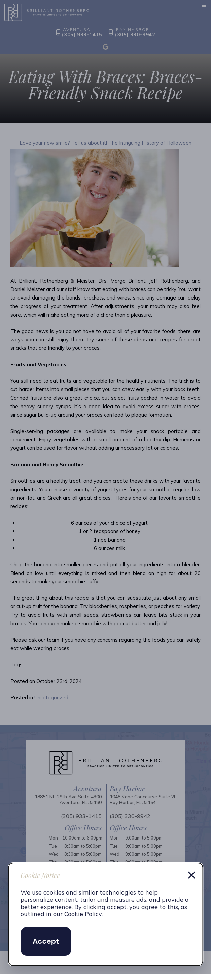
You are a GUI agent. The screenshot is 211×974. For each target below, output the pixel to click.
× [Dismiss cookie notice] (191, 874)
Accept (46, 941)
